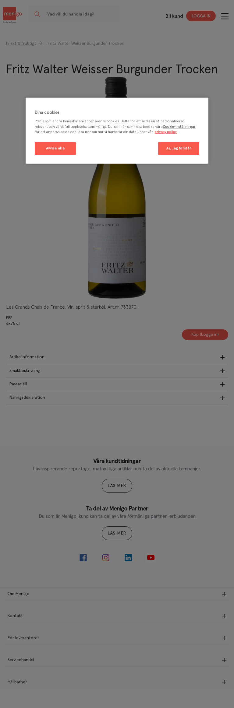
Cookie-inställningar (179, 126)
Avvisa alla (55, 148)
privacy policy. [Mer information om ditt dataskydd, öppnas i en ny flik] (165, 131)
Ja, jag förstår (178, 148)
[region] (117, 131)
